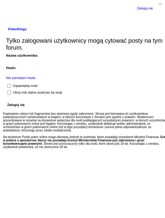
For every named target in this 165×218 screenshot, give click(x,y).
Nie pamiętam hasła (20, 78)
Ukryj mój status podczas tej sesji (34, 92)
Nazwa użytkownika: (22, 55)
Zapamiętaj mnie (22, 86)
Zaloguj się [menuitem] (145, 8)
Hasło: (11, 68)
